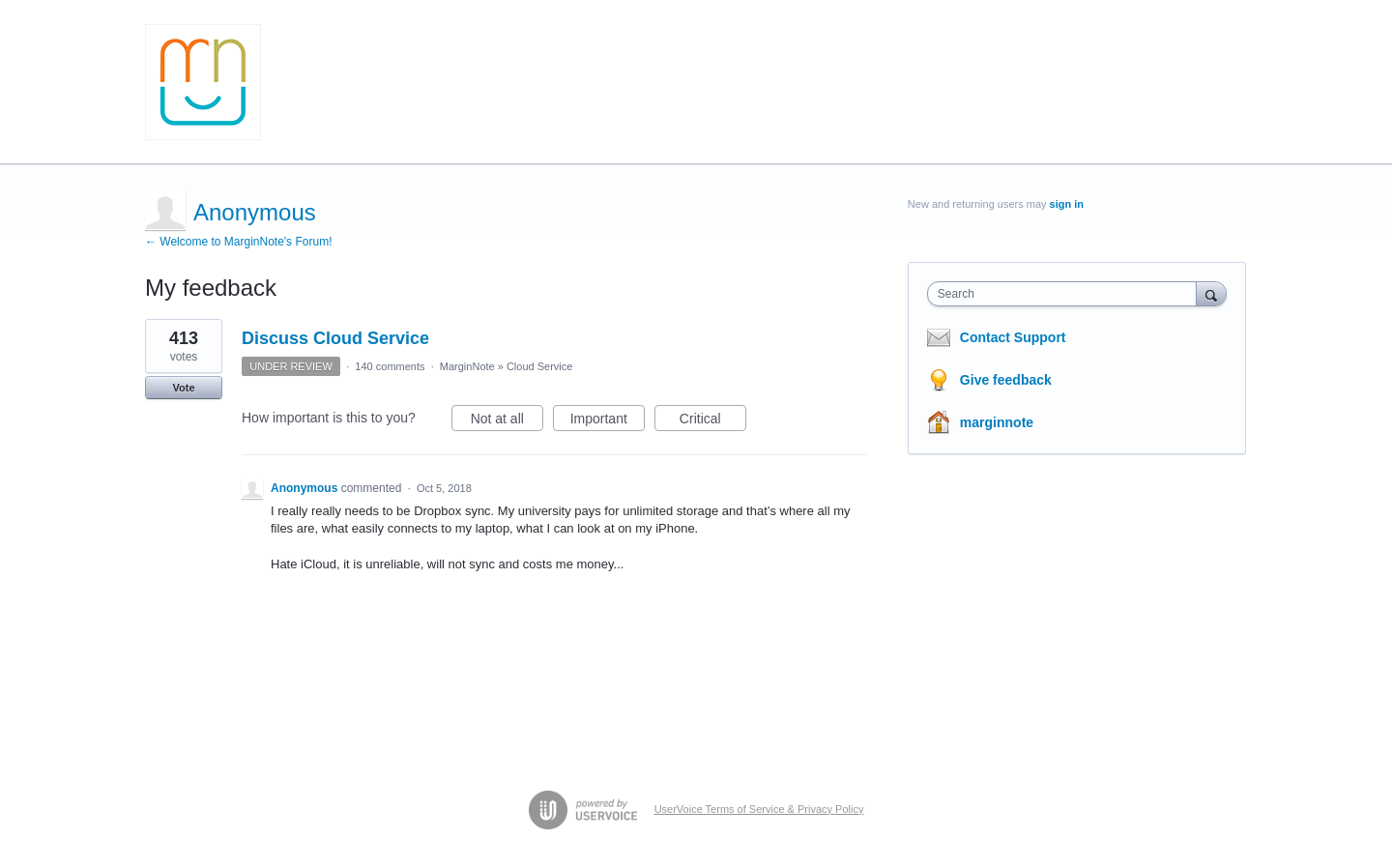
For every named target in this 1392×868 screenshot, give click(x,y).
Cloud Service (539, 366)
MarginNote (467, 366)
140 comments (389, 366)
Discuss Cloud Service (335, 338)
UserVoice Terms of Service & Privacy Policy (759, 809)
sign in (1067, 204)
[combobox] (1067, 294)
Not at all (507, 421)
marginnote (996, 422)
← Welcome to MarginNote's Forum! (238, 241)
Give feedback (1006, 380)
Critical (713, 421)
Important (607, 421)
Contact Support (1013, 337)
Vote (183, 387)
